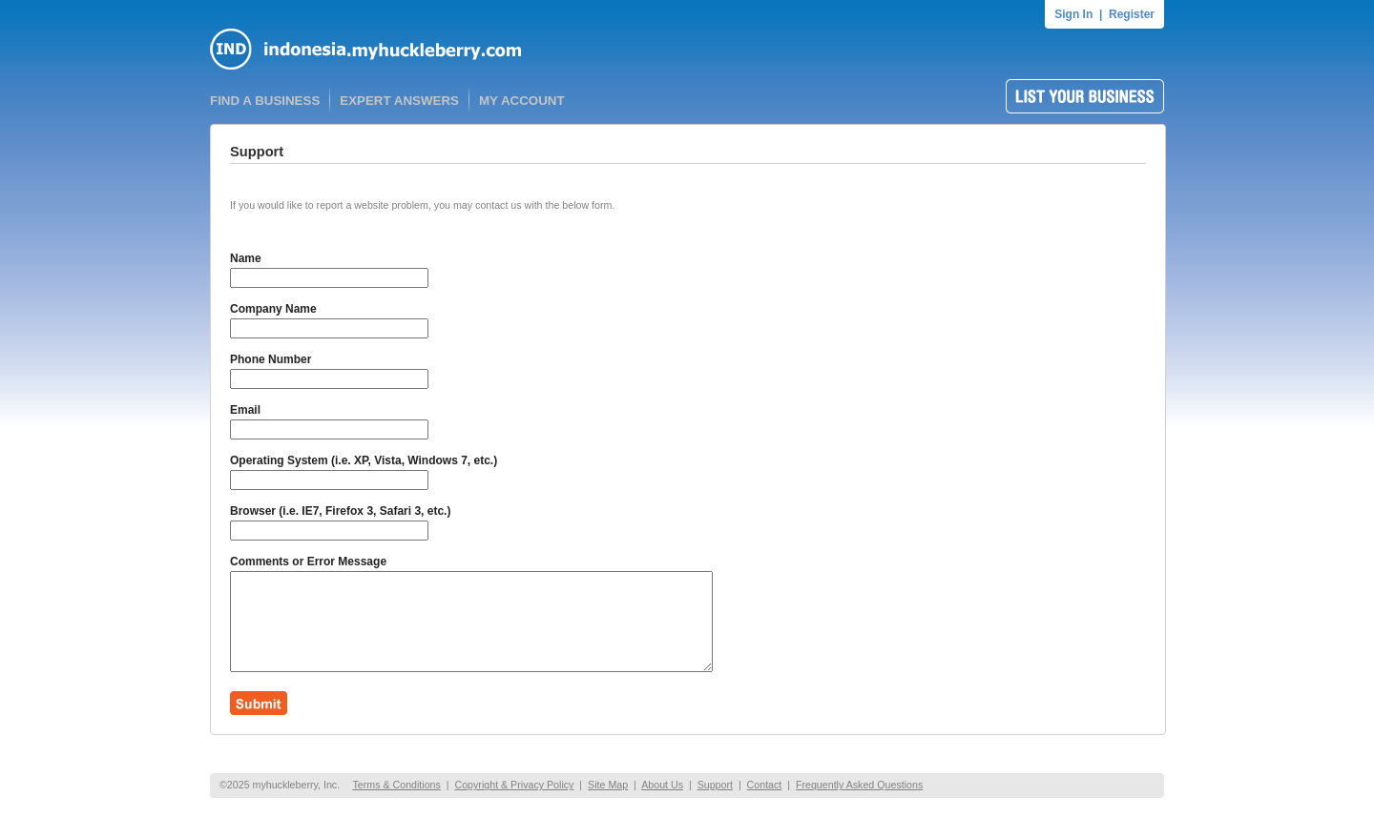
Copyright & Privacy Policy (513, 784)
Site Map (608, 784)
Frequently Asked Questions (859, 784)
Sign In (1073, 14)
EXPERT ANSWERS (399, 100)
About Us (662, 784)
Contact (764, 784)
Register (1132, 14)
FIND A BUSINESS (265, 100)
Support (715, 784)
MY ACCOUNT (522, 100)
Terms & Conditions (396, 784)
